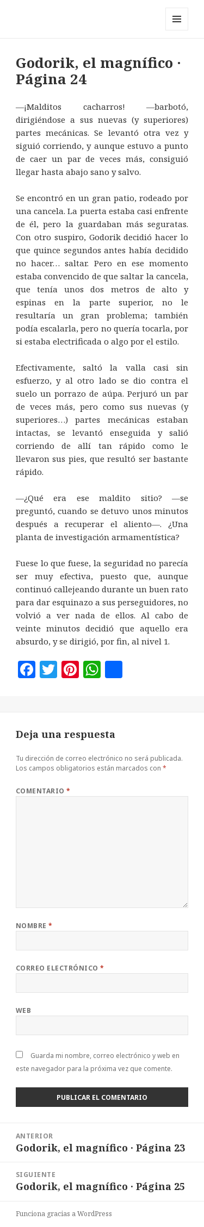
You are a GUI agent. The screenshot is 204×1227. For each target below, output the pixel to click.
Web (23, 1010)
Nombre (34, 925)
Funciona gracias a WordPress (64, 1213)
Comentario (43, 791)
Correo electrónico (60, 968)
